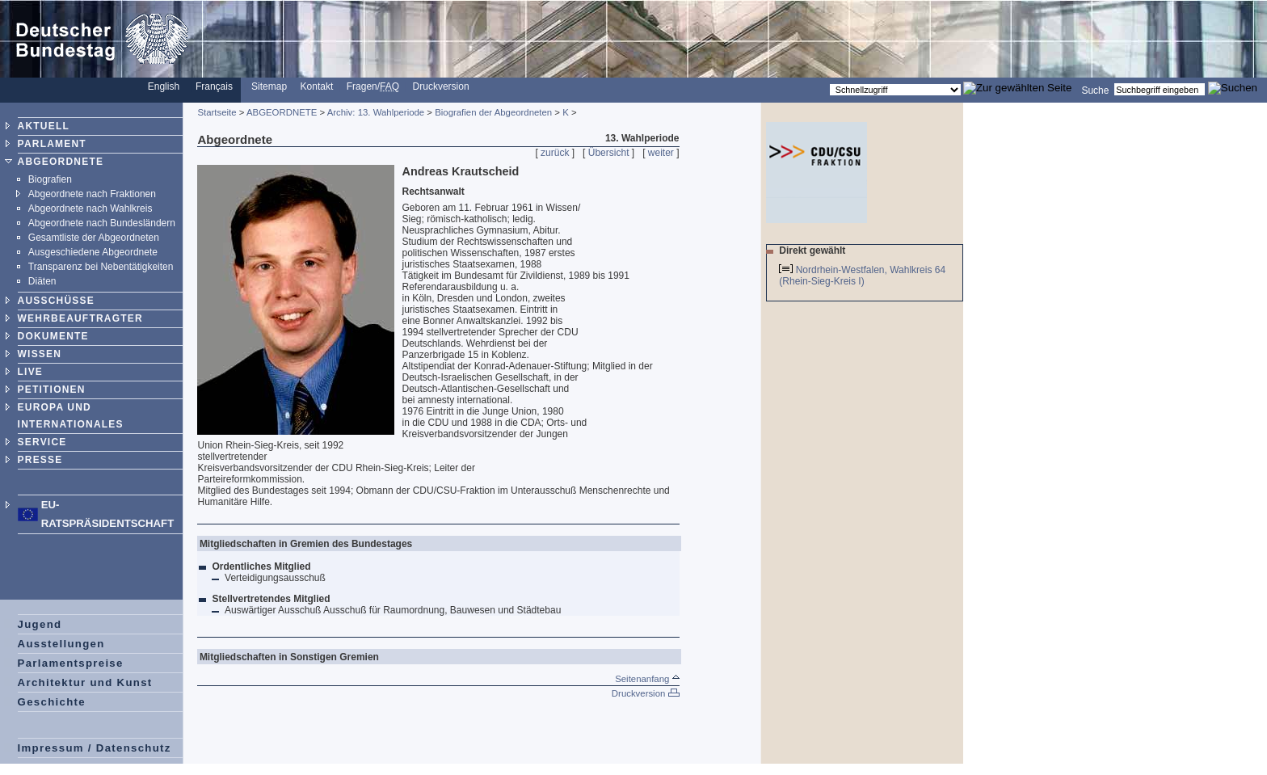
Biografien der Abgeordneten (493, 112)
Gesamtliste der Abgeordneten (93, 237)
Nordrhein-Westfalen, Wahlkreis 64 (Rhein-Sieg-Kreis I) (862, 275)
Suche (1095, 89)
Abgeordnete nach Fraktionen (92, 194)
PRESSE (40, 459)
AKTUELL (43, 126)
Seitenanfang (647, 679)
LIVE (30, 371)
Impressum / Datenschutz (94, 748)
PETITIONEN (52, 389)
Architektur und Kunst (85, 682)
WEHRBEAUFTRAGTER (80, 318)
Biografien (50, 179)
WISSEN (40, 354)
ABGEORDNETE (61, 161)
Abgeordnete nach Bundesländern (101, 223)
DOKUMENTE (53, 336)
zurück (555, 152)
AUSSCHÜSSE (56, 300)
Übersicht (608, 152)
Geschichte (52, 702)
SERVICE (42, 442)
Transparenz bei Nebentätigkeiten (101, 266)
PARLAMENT (52, 144)
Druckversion (441, 86)
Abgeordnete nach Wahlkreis (90, 208)
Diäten (42, 281)
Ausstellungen (61, 644)
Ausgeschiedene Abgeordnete (93, 252)
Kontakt (317, 86)
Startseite (216, 112)
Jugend (40, 624)
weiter (661, 152)
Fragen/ (373, 86)
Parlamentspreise (71, 663)
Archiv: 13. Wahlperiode (376, 112)
